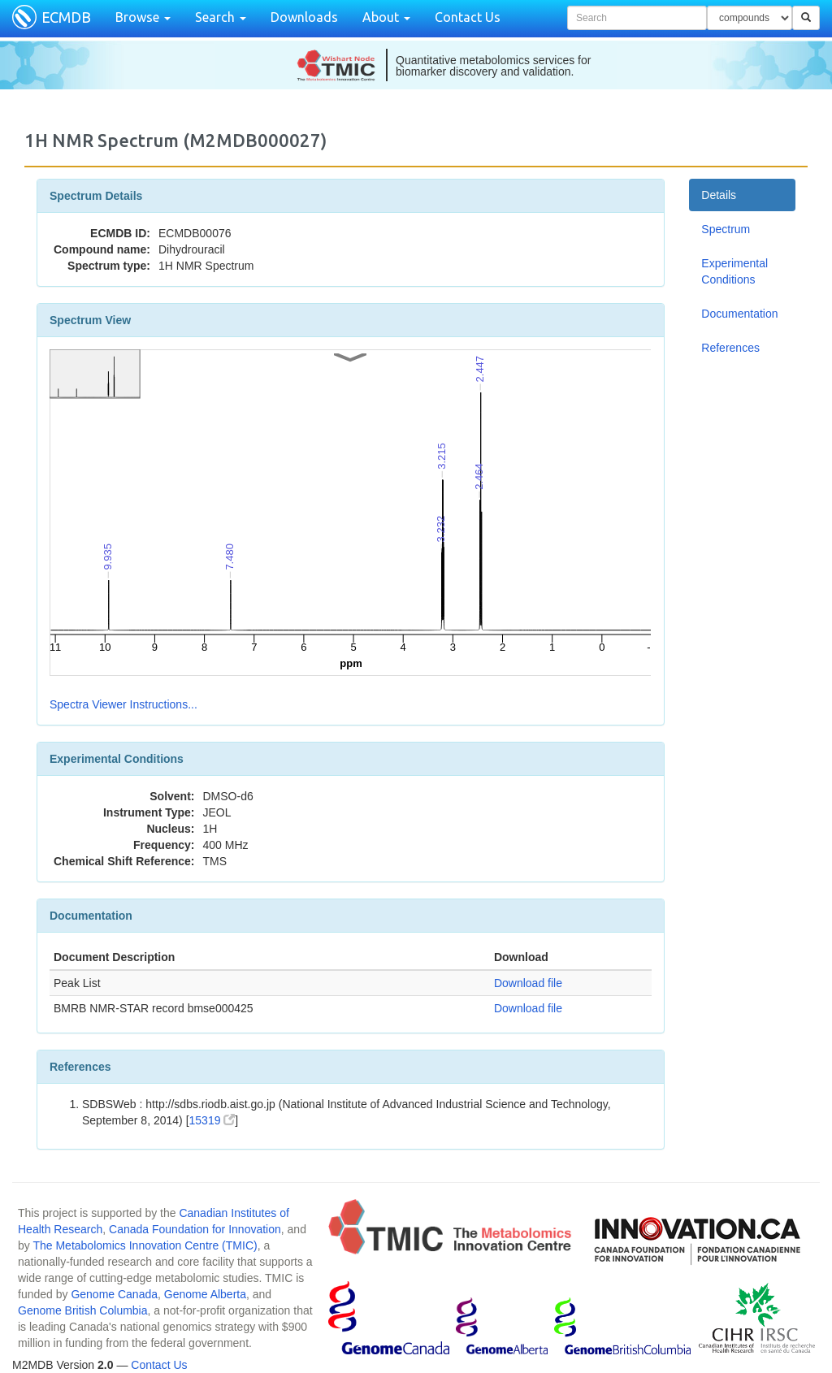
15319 (212, 1120)
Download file (528, 983)
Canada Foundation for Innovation (195, 1229)
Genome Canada (114, 1294)
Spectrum (725, 229)
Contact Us (467, 17)
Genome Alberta (205, 1294)
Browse (143, 17)
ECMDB (66, 17)
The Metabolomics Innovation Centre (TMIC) (144, 1245)
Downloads (304, 17)
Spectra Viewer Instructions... (123, 704)
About (386, 17)
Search (220, 17)
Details (718, 194)
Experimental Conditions (734, 271)
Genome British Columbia (83, 1310)
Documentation (739, 313)
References (730, 347)
